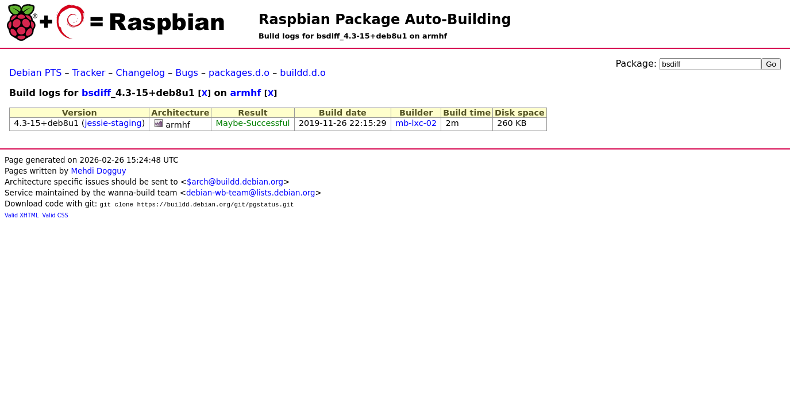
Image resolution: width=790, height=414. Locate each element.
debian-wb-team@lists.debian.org (250, 193)
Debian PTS (35, 72)
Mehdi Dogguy (98, 171)
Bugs (186, 72)
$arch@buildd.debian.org (235, 182)
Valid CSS (55, 215)
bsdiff (96, 92)
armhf (245, 92)
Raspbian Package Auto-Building (385, 20)
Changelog (140, 72)
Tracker (89, 72)
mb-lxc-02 (416, 123)
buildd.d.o (303, 72)
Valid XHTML (21, 215)
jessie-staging (112, 123)
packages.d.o (239, 72)
